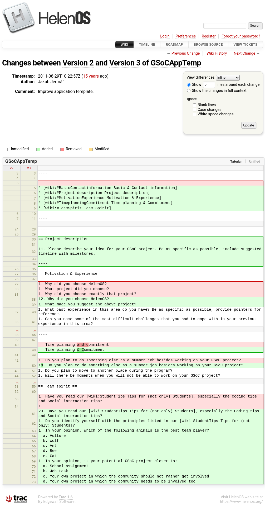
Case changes (209, 109)
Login (165, 36)
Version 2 (78, 62)
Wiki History (217, 53)
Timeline (147, 44)
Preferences (185, 36)
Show (194, 84)
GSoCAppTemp (176, 62)
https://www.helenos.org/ (241, 501)
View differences (201, 77)
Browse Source (208, 44)
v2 (11, 168)
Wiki (124, 44)
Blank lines (207, 105)
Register (209, 36)
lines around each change (231, 84)
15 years (91, 76)
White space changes (216, 114)
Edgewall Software (59, 501)
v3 (29, 168)
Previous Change (185, 53)
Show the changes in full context (217, 90)
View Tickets (245, 44)
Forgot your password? (241, 36)
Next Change (244, 53)
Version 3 (124, 62)
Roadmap (174, 44)
